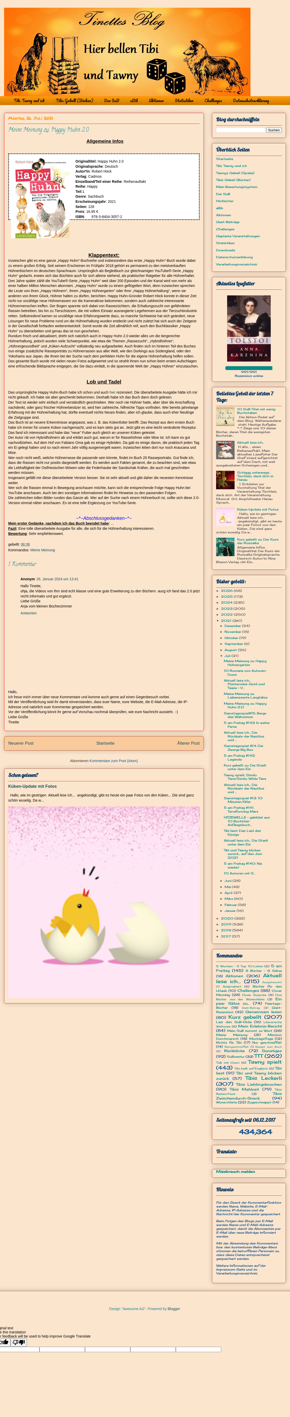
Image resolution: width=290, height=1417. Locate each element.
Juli (228, 656)
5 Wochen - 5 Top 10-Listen (239, 966)
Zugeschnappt (259, 1102)
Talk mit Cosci (227, 1062)
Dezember (233, 626)
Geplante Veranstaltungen (238, 236)
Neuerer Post (21, 743)
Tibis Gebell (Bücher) (74, 100)
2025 (227, 596)
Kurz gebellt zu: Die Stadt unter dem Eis (245, 767)
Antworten (29, 613)
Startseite (105, 743)
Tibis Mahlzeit (244, 1089)
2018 (226, 930)
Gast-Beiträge (227, 222)
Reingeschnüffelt (237, 1046)
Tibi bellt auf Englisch (251, 1068)
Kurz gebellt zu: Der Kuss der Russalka (258, 541)
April (229, 893)
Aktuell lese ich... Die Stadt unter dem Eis (246, 842)
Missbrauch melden (235, 1171)
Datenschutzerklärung (251, 100)
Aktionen (156, 100)
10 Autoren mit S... (239, 873)
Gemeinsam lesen (263, 1012)
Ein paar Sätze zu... (249, 1001)
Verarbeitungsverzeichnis (236, 264)
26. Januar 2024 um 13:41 (57, 579)
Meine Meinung (42, 550)
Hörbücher (225, 201)
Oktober (232, 638)
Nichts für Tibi (228, 1042)
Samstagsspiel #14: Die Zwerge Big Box (243, 747)
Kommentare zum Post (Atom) (114, 761)
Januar (231, 911)
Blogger (174, 1309)
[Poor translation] (19, 1342)
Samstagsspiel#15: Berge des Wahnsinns (245, 715)
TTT (258, 1056)
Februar (231, 905)
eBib (134, 100)
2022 (227, 614)
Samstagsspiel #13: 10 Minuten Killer (243, 800)
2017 (226, 936)
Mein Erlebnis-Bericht (260, 1026)
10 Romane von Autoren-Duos (245, 672)
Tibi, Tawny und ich (29, 100)
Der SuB (111, 100)
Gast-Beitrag (251, 1007)
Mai (228, 887)
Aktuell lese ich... (250, 442)
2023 (227, 609)
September (234, 644)
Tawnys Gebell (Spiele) (235, 173)
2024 (227, 602)
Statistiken (184, 100)
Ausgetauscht (272, 982)
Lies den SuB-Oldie (234, 1022)
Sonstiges (272, 1051)
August (231, 650)
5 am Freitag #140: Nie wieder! (243, 865)
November (233, 632)
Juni (229, 881)
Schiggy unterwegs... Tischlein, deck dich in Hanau (255, 476)
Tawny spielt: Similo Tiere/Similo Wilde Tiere (245, 777)
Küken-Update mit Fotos (32, 786)
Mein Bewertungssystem (236, 187)
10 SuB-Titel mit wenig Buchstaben (256, 411)
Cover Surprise (254, 995)
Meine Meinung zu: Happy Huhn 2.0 (245, 705)
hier (112, 392)
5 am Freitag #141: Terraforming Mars (241, 809)
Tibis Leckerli (263, 1078)
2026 (227, 591)
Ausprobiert (232, 986)
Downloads (225, 250)
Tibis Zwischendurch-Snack (249, 1095)
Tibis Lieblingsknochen (259, 1084)
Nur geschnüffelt (267, 1042)
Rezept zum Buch (268, 1046)
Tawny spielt (265, 1062)
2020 (227, 918)
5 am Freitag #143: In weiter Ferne (247, 724)
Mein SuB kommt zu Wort (250, 1031)
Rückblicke (234, 1051)
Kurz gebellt (245, 1017)
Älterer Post (188, 743)
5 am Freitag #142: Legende (239, 757)
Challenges (213, 100)
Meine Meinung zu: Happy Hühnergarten (245, 662)
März (229, 899)
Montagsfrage (261, 1039)
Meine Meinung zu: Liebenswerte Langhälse (245, 695)
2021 (227, 621)
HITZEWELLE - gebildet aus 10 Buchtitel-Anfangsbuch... (247, 821)
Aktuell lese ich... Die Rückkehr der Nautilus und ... (244, 736)
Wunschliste (226, 1102)
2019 (227, 924)
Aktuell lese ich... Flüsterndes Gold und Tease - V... (244, 684)
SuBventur (236, 1057)
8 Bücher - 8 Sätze (264, 971)
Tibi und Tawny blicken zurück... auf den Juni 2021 (243, 854)
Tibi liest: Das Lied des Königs (242, 832)
